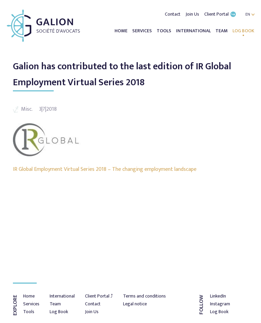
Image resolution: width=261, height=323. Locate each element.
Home (121, 31)
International (194, 31)
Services (142, 31)
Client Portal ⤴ (99, 296)
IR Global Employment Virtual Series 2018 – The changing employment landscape (104, 169)
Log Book (243, 31)
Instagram (220, 304)
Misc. (27, 109)
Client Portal (220, 14)
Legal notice (135, 304)
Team (222, 31)
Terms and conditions (144, 296)
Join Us (193, 14)
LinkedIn (218, 296)
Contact (173, 14)
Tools (164, 31)
